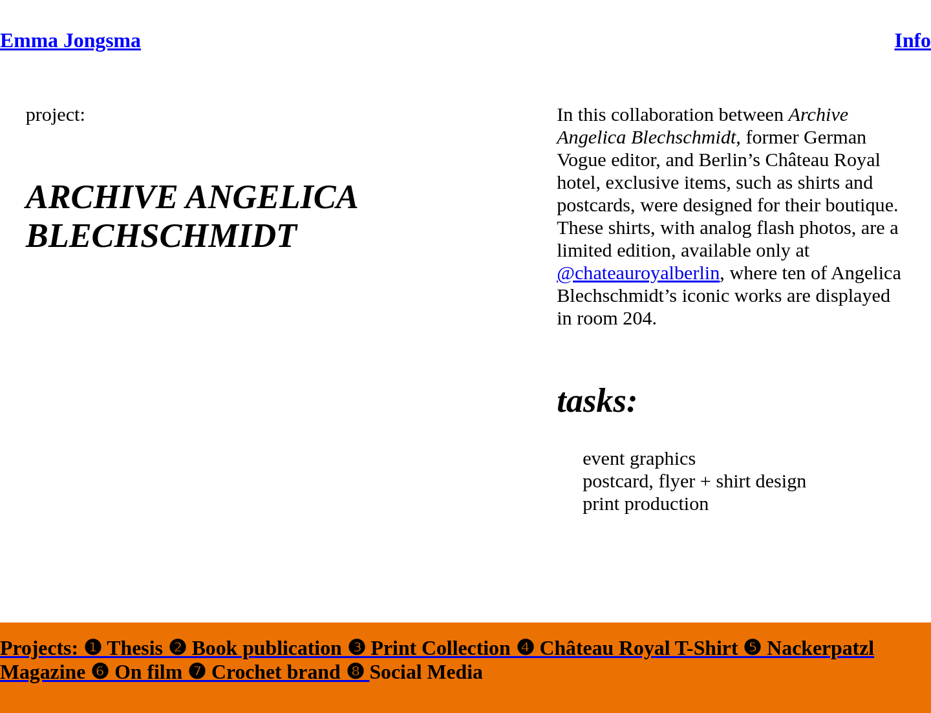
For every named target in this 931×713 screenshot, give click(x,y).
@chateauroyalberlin (638, 273)
